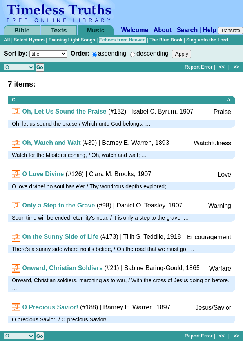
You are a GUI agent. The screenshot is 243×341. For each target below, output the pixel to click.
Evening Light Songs (72, 40)
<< (222, 67)
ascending (112, 53)
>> (236, 67)
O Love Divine (43, 174)
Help (209, 30)
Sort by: (15, 53)
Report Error (198, 67)
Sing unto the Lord (207, 40)
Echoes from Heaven (122, 40)
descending (152, 53)
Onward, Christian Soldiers (62, 268)
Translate (230, 30)
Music (95, 30)
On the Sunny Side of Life (60, 236)
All (7, 40)
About (163, 30)
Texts (59, 30)
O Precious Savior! (50, 307)
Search (187, 30)
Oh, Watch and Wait (51, 142)
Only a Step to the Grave (58, 205)
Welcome (135, 30)
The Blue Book (165, 40)
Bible (21, 30)
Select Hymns (29, 40)
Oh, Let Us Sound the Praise (64, 111)
